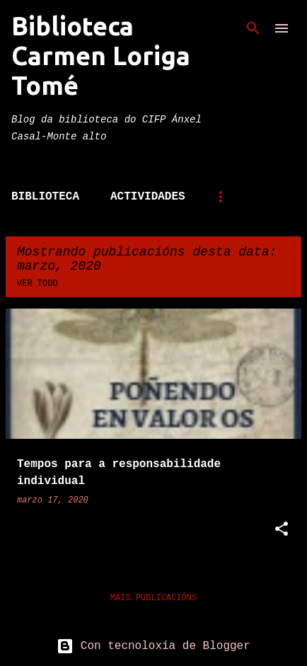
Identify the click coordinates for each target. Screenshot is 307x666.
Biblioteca (45, 196)
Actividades (147, 196)
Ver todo (37, 284)
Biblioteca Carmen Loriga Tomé (100, 55)
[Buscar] (253, 28)
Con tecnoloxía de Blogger (153, 646)
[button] (281, 530)
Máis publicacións (153, 598)
